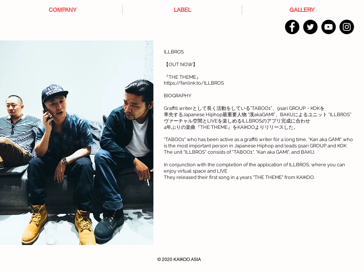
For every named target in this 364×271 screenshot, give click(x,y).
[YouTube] (328, 27)
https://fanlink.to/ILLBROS (194, 83)
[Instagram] (346, 27)
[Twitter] (310, 27)
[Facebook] (292, 27)
